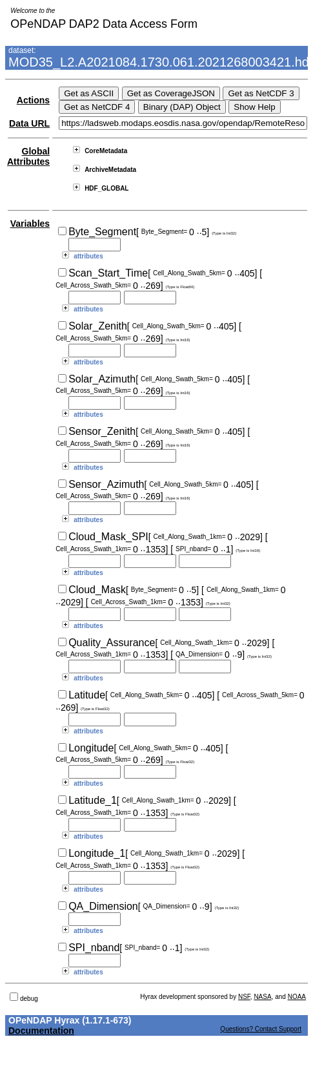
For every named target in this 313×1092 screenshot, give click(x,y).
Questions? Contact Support (260, 1029)
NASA (262, 996)
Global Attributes (28, 156)
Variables (30, 223)
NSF (244, 996)
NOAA (297, 996)
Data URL (29, 123)
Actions (33, 100)
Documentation (41, 1030)
